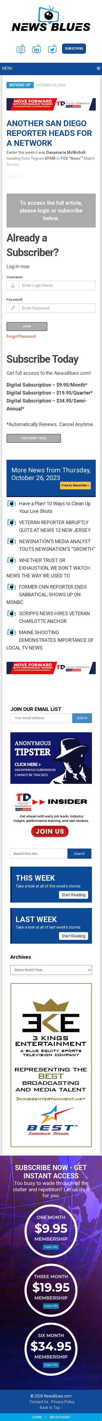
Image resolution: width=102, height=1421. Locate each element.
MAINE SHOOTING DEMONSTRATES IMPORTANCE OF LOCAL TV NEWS (50, 640)
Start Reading (73, 895)
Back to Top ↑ (51, 1407)
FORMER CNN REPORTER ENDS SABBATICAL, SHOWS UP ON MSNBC (47, 594)
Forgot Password (21, 336)
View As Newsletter (75, 485)
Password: (15, 299)
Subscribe (74, 48)
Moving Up (20, 85)
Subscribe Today (34, 438)
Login (36, 1417)
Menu (7, 68)
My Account (60, 1417)
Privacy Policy (63, 1402)
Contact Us (39, 1402)
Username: (15, 277)
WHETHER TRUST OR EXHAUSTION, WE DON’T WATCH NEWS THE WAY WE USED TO (48, 567)
